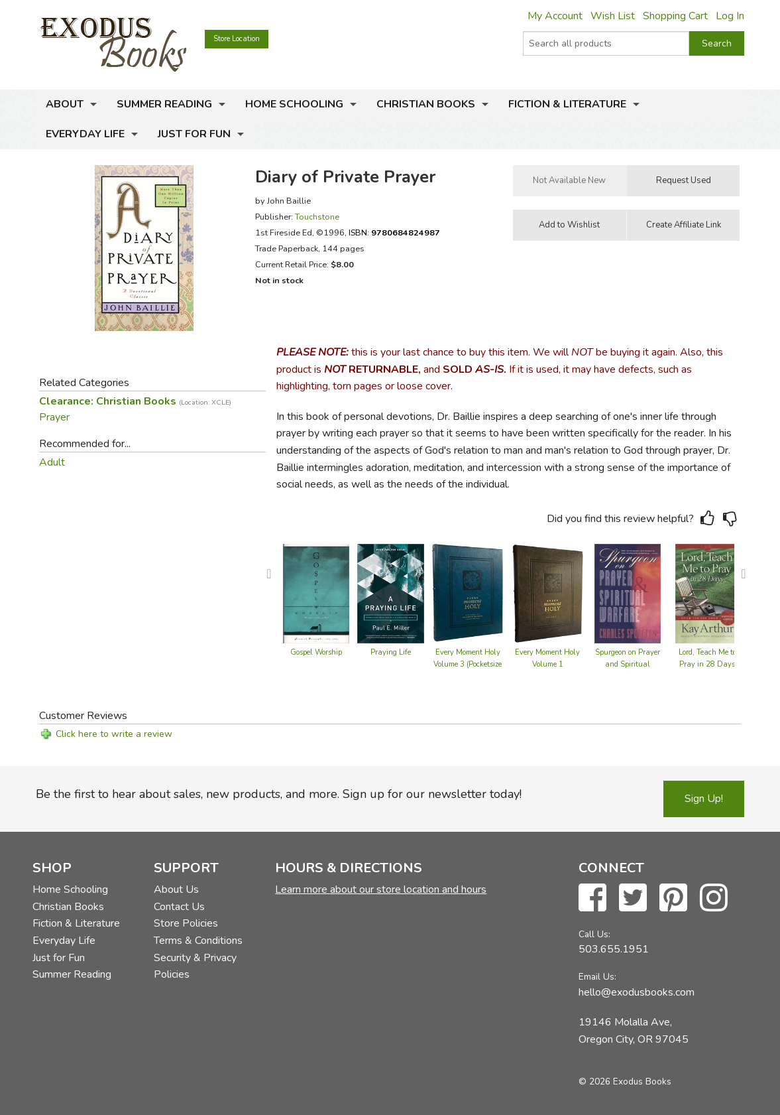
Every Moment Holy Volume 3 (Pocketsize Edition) (467, 664)
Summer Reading (164, 104)
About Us (176, 889)
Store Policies (186, 923)
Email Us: (597, 976)
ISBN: (394, 232)
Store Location (236, 39)
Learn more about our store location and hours (380, 889)
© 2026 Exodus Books (625, 1081)
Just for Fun (194, 134)
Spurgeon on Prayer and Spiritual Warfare (627, 664)
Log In (730, 16)
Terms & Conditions (198, 940)
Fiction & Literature (567, 104)
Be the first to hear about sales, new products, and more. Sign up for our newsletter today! (279, 794)
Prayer (54, 417)
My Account (555, 16)
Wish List (612, 16)
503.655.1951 (614, 949)
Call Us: (594, 934)
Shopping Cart (675, 16)
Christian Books (425, 104)
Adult (52, 462)
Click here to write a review (114, 734)
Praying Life (390, 652)
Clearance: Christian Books (135, 401)
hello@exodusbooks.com (637, 992)
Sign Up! (704, 798)
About (65, 104)
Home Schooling (294, 104)
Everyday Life (85, 134)
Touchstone (317, 216)
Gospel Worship (316, 652)
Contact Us (179, 906)
